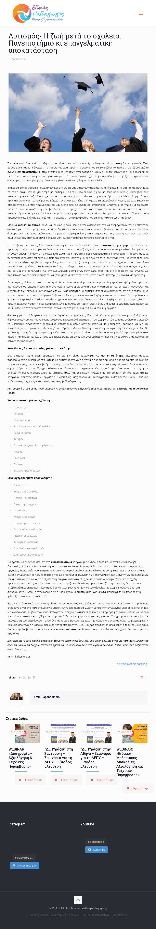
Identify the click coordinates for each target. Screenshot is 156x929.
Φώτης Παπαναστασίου (95, 914)
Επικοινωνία (120, 914)
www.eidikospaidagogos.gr (132, 663)
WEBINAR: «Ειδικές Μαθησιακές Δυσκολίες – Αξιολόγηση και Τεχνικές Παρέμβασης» (129, 762)
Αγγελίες (73, 914)
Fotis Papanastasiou (47, 697)
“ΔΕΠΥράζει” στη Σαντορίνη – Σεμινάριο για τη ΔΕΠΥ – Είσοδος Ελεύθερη (58, 757)
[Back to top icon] (78, 900)
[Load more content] (96, 841)
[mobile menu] (141, 13)
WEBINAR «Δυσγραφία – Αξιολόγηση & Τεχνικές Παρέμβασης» (20, 757)
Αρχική (33, 914)
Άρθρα (44, 914)
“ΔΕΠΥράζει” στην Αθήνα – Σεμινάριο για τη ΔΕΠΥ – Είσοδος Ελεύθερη (95, 757)
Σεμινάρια (58, 914)
